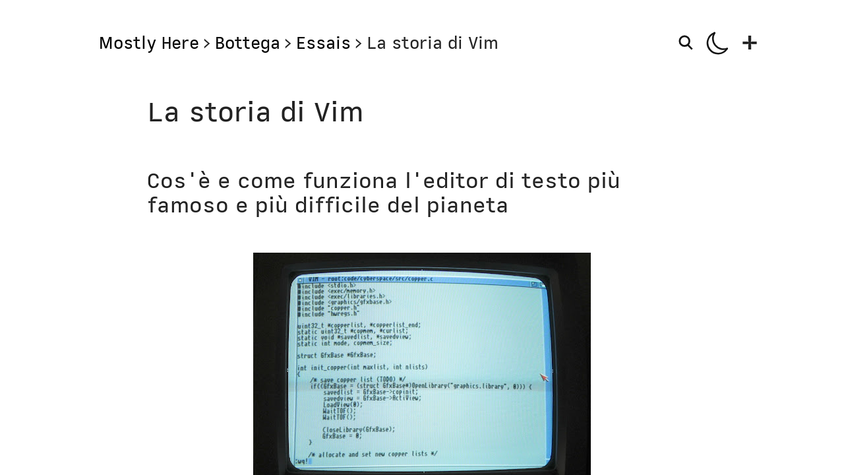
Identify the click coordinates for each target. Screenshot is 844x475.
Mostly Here (148, 42)
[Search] (687, 42)
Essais (323, 42)
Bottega (247, 42)
